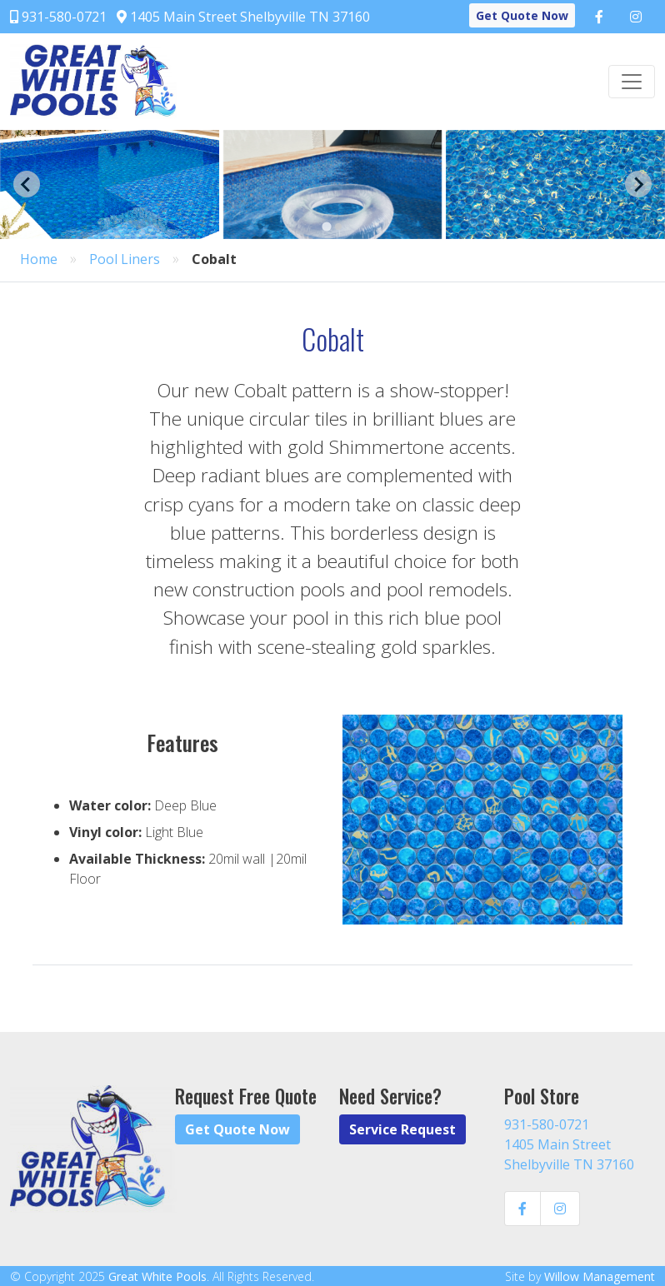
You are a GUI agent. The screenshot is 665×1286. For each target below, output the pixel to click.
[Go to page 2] (338, 226)
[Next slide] (638, 184)
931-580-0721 (58, 16)
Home (39, 259)
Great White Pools (157, 1276)
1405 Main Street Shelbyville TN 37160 (243, 16)
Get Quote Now (522, 15)
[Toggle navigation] (631, 81)
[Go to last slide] (26, 184)
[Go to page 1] (326, 226)
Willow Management (599, 1276)
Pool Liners (124, 259)
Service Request (402, 1129)
